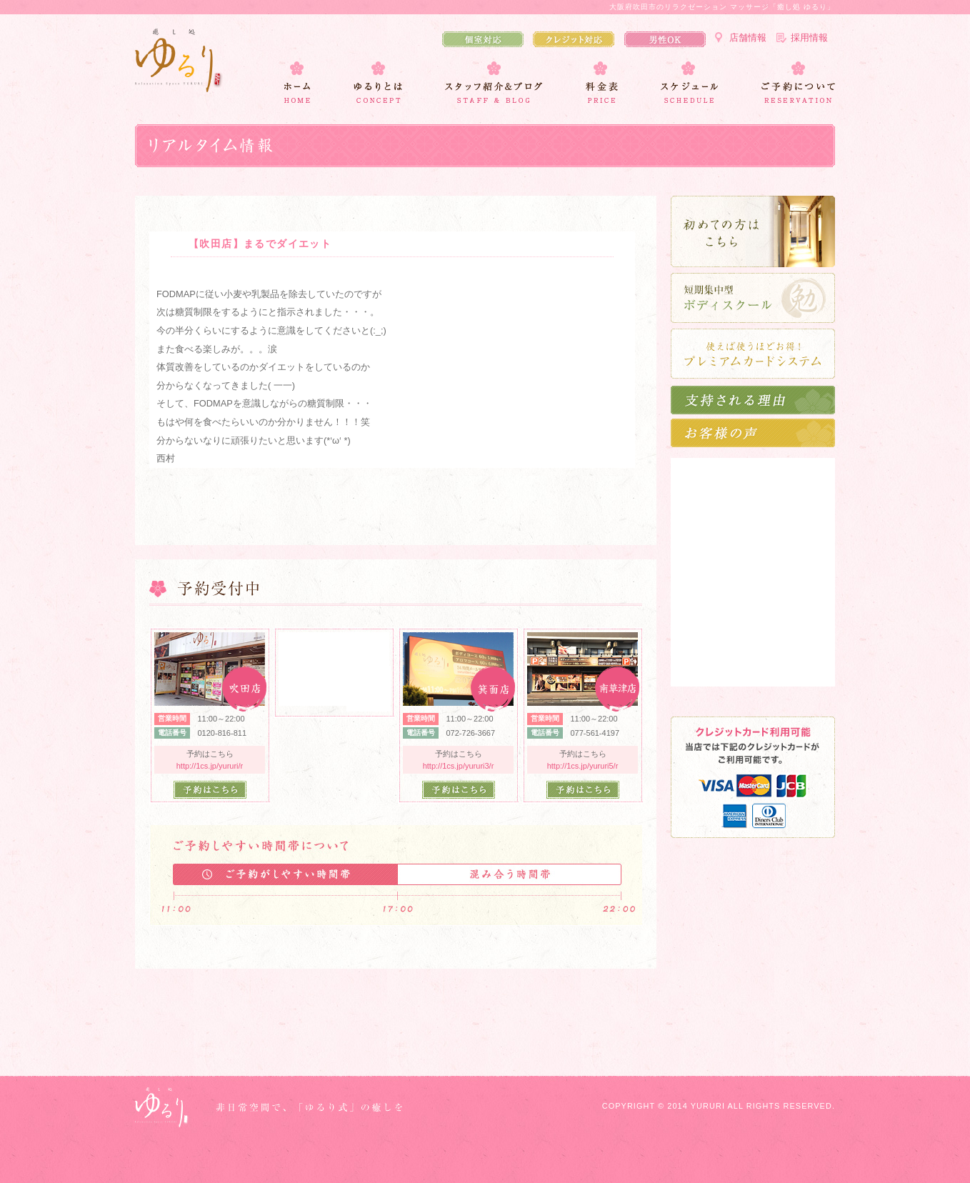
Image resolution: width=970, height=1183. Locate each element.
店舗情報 (747, 37)
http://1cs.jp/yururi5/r (583, 766)
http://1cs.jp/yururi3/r (458, 766)
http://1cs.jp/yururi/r (210, 766)
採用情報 (809, 37)
